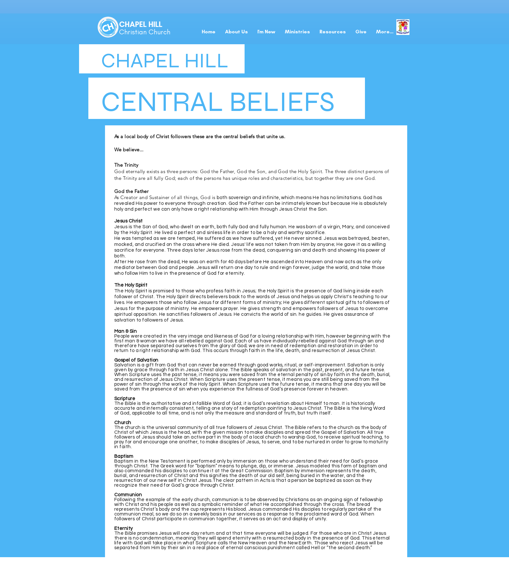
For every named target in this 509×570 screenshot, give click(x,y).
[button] (266, 32)
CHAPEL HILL (140, 24)
